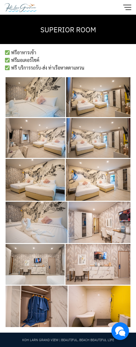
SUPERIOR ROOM (68, 29)
